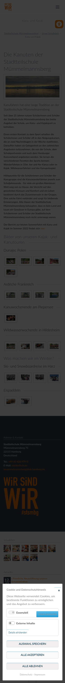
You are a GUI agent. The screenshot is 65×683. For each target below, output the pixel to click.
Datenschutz (26, 674)
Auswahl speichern (32, 643)
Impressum (39, 674)
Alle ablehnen (32, 666)
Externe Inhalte (25, 623)
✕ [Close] (59, 590)
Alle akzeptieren (32, 654)
